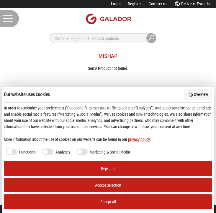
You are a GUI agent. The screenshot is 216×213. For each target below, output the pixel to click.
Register (135, 4)
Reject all (108, 168)
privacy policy (139, 139)
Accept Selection (108, 185)
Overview (198, 94)
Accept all (108, 201)
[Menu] (9, 18)
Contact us (158, 4)
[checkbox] (20, 152)
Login (116, 4)
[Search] (103, 38)
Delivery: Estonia (192, 4)
